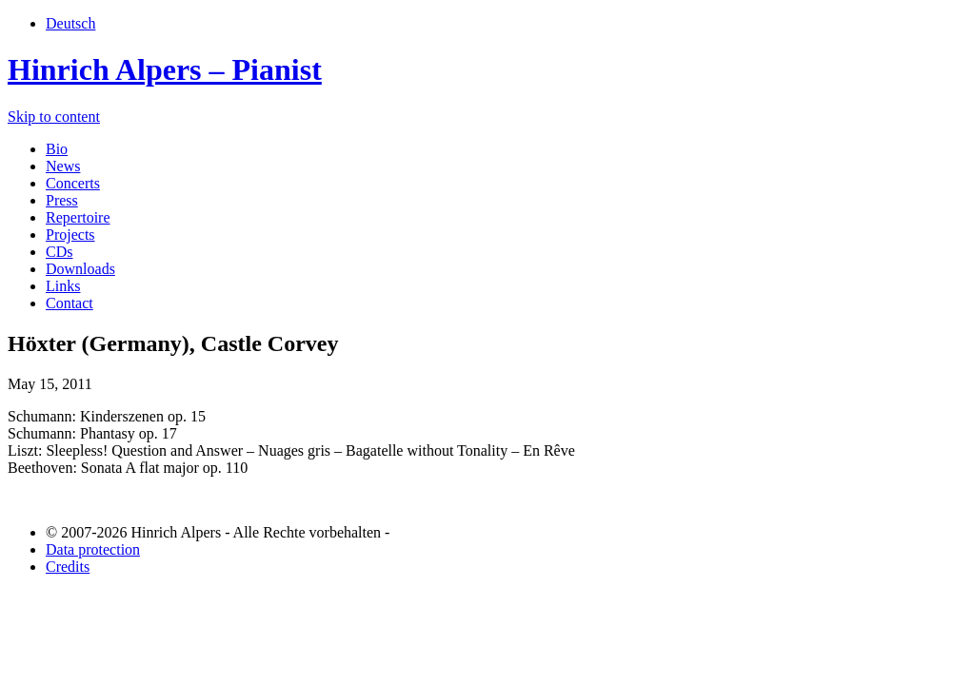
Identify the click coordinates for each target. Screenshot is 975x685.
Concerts (73, 183)
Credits (68, 566)
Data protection (93, 549)
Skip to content (54, 116)
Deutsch (70, 23)
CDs (59, 252)
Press (62, 200)
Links (63, 286)
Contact (69, 303)
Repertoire (78, 217)
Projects (70, 234)
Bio (57, 149)
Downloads (80, 269)
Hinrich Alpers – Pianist (165, 69)
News (63, 166)
